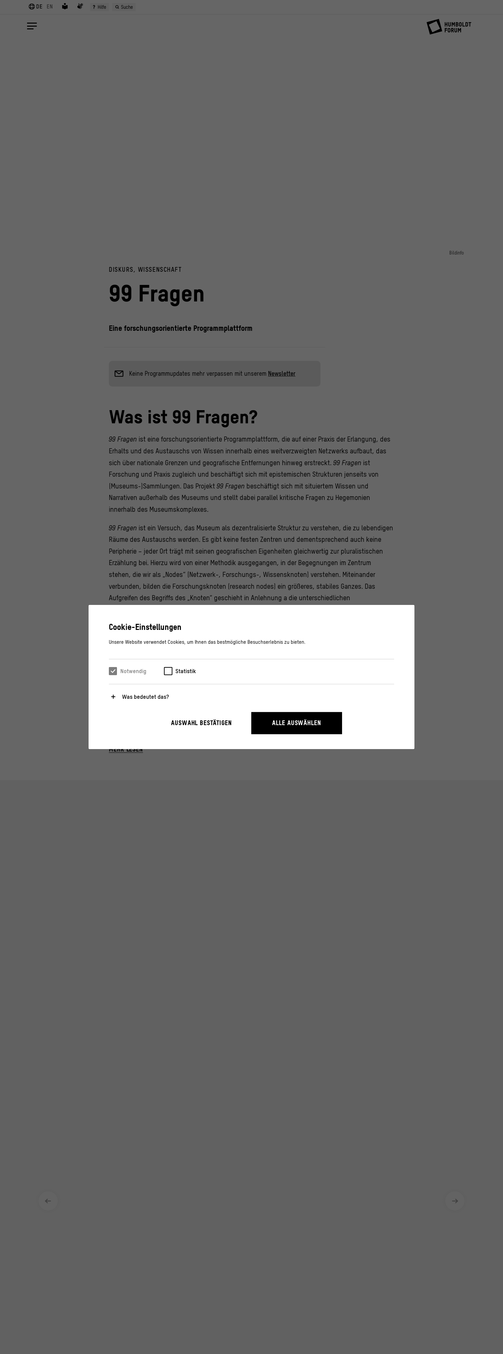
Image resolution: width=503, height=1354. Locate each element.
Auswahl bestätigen (201, 722)
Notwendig (133, 671)
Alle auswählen (296, 722)
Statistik (185, 671)
